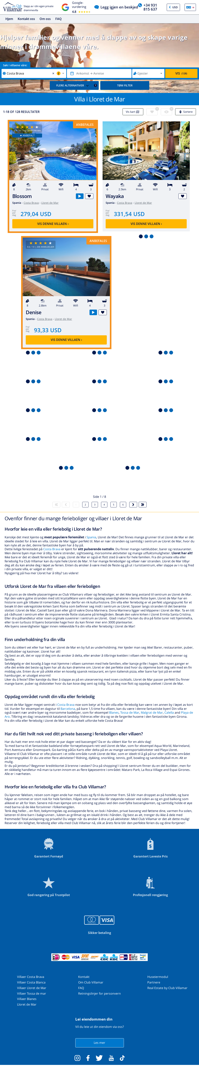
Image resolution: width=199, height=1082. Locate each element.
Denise (33, 312)
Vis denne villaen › (53, 224)
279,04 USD (36, 214)
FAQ (58, 19)
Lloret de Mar (50, 203)
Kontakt (84, 977)
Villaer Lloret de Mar (31, 988)
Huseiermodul (157, 977)
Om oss (45, 19)
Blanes (114, 712)
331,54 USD (129, 214)
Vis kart (133, 112)
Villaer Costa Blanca (31, 982)
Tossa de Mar (129, 712)
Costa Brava (31, 203)
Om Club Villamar (90, 982)
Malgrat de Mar (152, 712)
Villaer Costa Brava (30, 977)
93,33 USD (47, 330)
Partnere (153, 982)
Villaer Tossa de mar (31, 993)
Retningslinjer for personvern (99, 993)
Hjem (9, 19)
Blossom (22, 196)
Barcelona (68, 709)
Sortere (185, 112)
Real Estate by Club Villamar (167, 988)
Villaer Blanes (26, 999)
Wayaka (115, 196)
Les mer (99, 1043)
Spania (91, 537)
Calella (169, 712)
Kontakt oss (26, 19)
